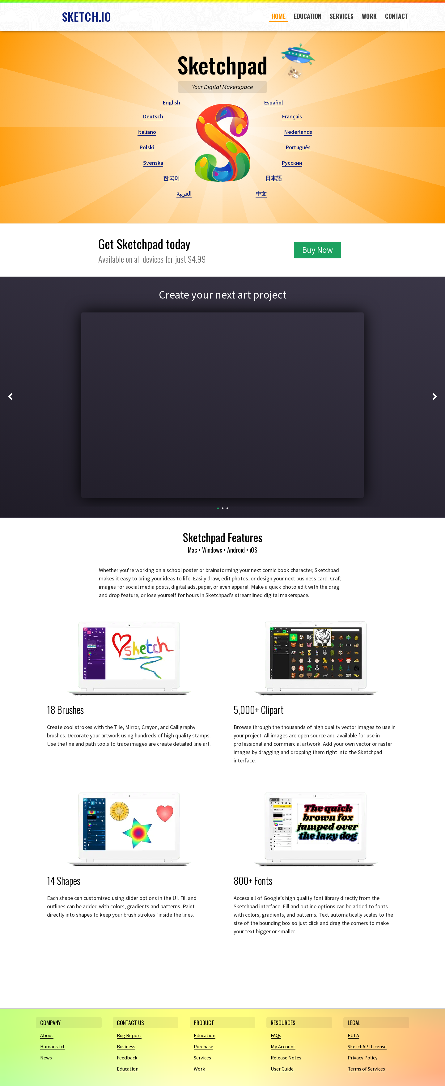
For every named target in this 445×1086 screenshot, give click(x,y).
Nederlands (298, 131)
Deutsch (153, 116)
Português (298, 147)
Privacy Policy (363, 1057)
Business (127, 1046)
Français (292, 116)
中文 (261, 193)
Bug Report (130, 1035)
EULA (354, 1035)
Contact (396, 16)
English (171, 102)
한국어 (171, 178)
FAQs (276, 1035)
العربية (184, 193)
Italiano (147, 131)
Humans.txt (53, 1046)
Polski (147, 147)
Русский (292, 162)
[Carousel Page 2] (222, 508)
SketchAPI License (369, 1046)
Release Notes (287, 1057)
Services (342, 16)
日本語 (273, 178)
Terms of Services (368, 1068)
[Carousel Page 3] (227, 508)
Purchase (204, 1046)
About (47, 1035)
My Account (284, 1046)
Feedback (128, 1057)
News (46, 1057)
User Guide (283, 1068)
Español (273, 102)
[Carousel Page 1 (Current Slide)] (218, 508)
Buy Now (317, 249)
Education (307, 16)
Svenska (153, 162)
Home (279, 16)
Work (369, 16)
